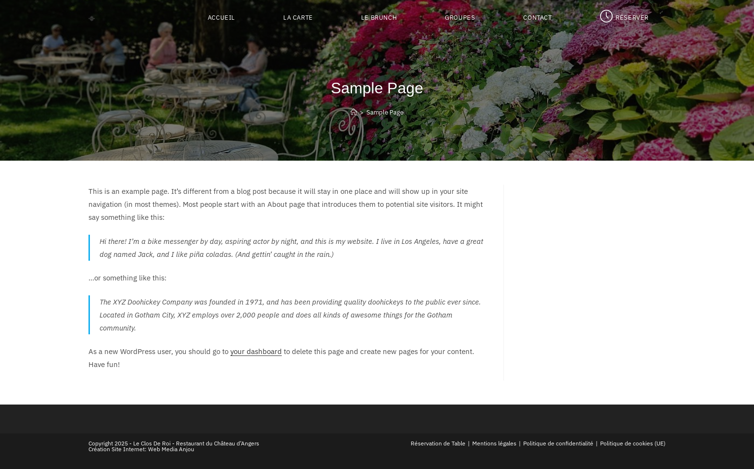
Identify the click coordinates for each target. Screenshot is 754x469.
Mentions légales (494, 443)
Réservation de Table (438, 443)
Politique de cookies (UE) (633, 443)
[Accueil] (354, 112)
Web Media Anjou (171, 449)
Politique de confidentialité (558, 443)
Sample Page (384, 112)
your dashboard (256, 351)
